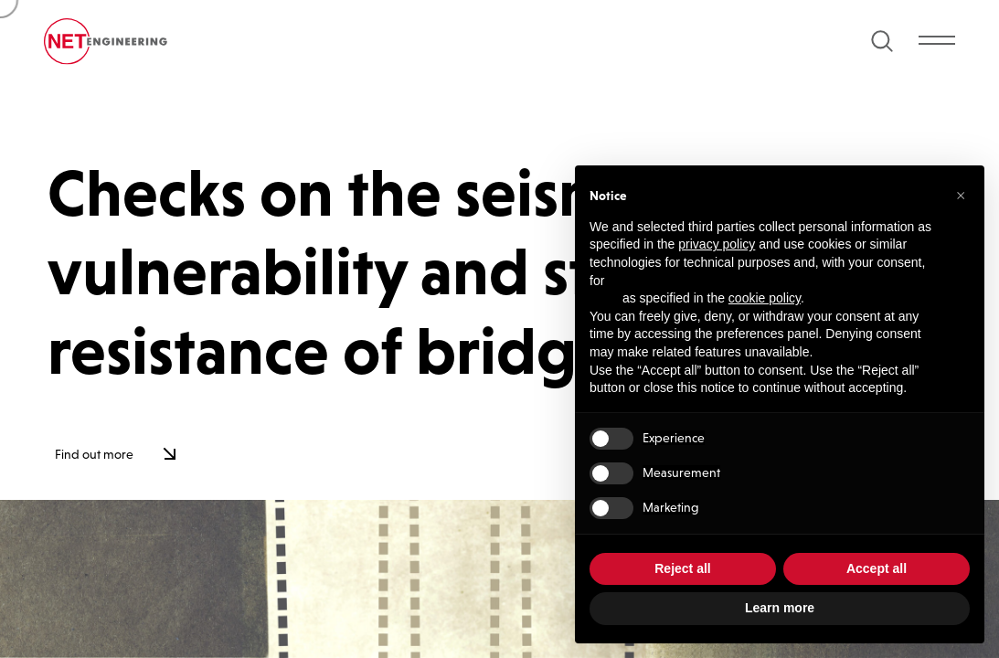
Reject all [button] (682, 568)
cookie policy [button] (764, 298)
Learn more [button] (779, 607)
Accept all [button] (876, 568)
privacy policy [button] (716, 244)
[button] (960, 194)
